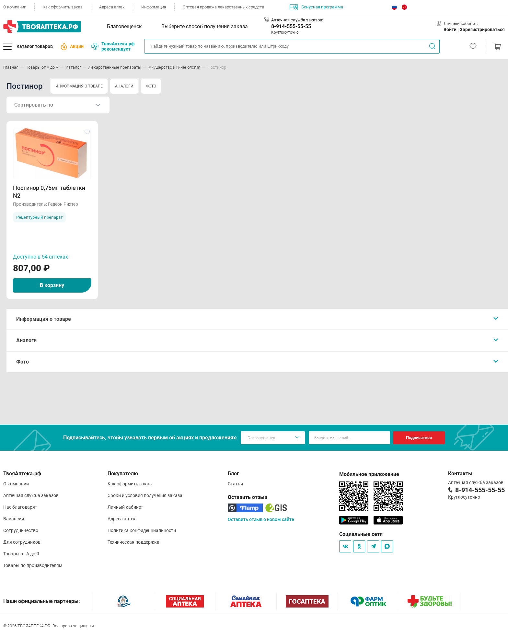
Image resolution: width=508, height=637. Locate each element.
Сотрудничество (20, 530)
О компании (14, 7)
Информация (153, 7)
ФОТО (151, 86)
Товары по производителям (32, 565)
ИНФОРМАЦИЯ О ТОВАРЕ (79, 86)
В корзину (52, 285)
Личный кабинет (125, 507)
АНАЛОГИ (124, 86)
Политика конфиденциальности (142, 530)
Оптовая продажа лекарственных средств (223, 7)
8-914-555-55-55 (291, 26)
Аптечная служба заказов (31, 495)
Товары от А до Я (21, 553)
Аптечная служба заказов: (297, 19)
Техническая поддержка (133, 542)
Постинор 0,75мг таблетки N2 (49, 191)
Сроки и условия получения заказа (145, 495)
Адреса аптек (112, 7)
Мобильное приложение (369, 474)
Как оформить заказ (63, 7)
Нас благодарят (20, 507)
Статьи (235, 483)
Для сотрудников (21, 542)
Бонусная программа (316, 7)
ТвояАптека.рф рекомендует (112, 46)
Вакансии (13, 518)
